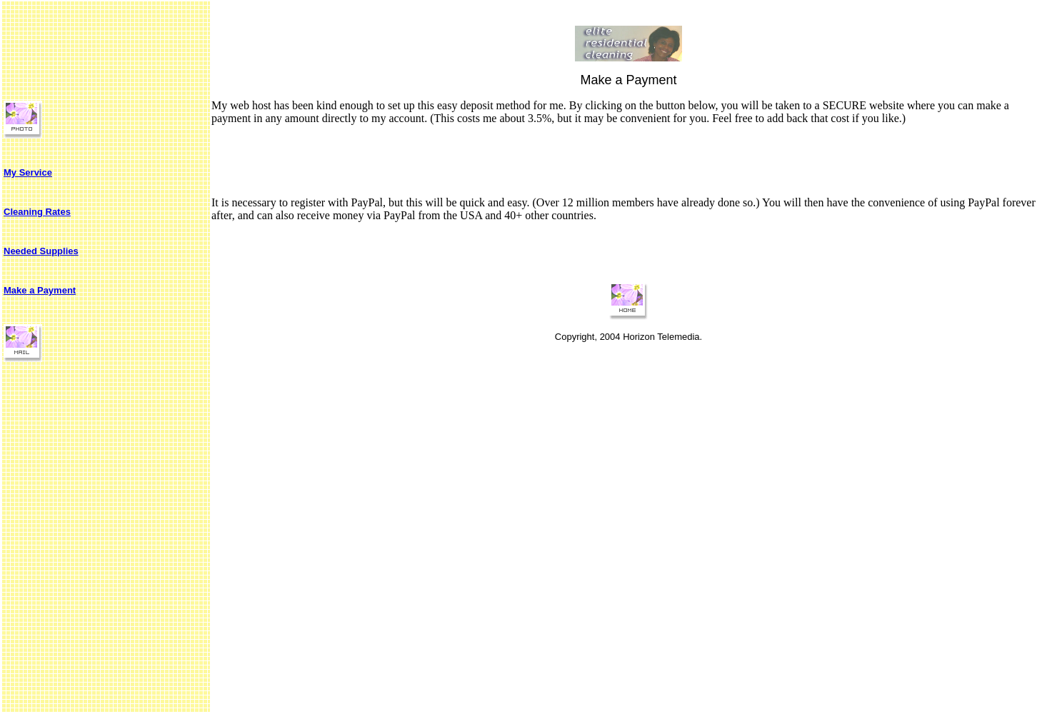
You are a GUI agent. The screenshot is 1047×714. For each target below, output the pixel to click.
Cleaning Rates (37, 211)
